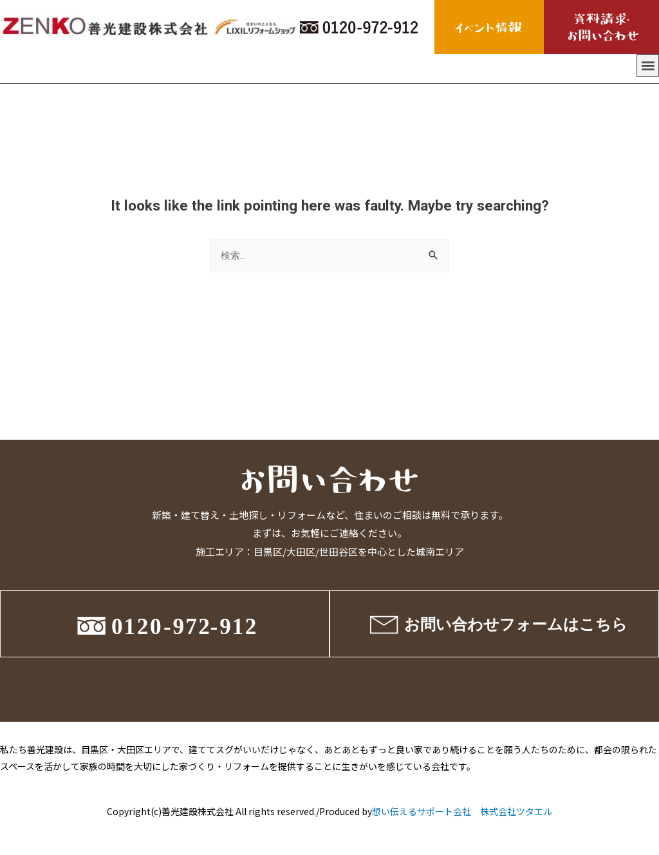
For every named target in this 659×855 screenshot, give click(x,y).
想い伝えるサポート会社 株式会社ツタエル (462, 811)
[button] (647, 65)
